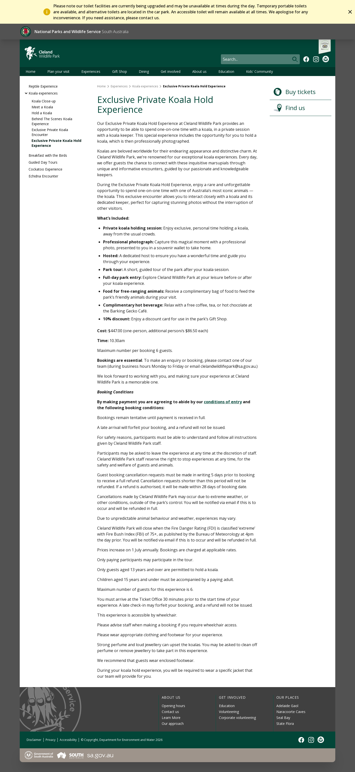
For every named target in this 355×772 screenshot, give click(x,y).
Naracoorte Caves (290, 711)
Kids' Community (259, 71)
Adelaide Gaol (287, 705)
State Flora (285, 723)
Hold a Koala (42, 113)
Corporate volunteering (237, 717)
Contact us (170, 711)
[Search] (260, 59)
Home (31, 71)
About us (199, 71)
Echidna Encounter (43, 176)
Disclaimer (34, 740)
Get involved (170, 71)
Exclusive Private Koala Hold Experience (56, 143)
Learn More (171, 717)
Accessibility (68, 740)
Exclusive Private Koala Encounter (50, 132)
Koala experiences (43, 93)
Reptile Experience (43, 86)
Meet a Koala (42, 107)
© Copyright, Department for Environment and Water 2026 (121, 740)
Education (226, 71)
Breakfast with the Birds (48, 155)
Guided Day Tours (43, 162)
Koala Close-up (44, 101)
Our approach (173, 723)
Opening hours (173, 705)
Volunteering (229, 711)
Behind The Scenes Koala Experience (52, 121)
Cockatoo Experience (45, 169)
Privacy (50, 740)
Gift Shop (119, 71)
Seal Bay (283, 717)
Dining (144, 71)
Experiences (90, 71)
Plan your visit (58, 71)
